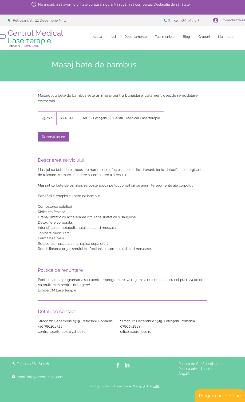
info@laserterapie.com (45, 377)
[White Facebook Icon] (118, 365)
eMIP (156, 386)
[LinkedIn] (127, 365)
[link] (53, 137)
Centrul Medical (36, 37)
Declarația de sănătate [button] (172, 4)
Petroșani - (23, 46)
